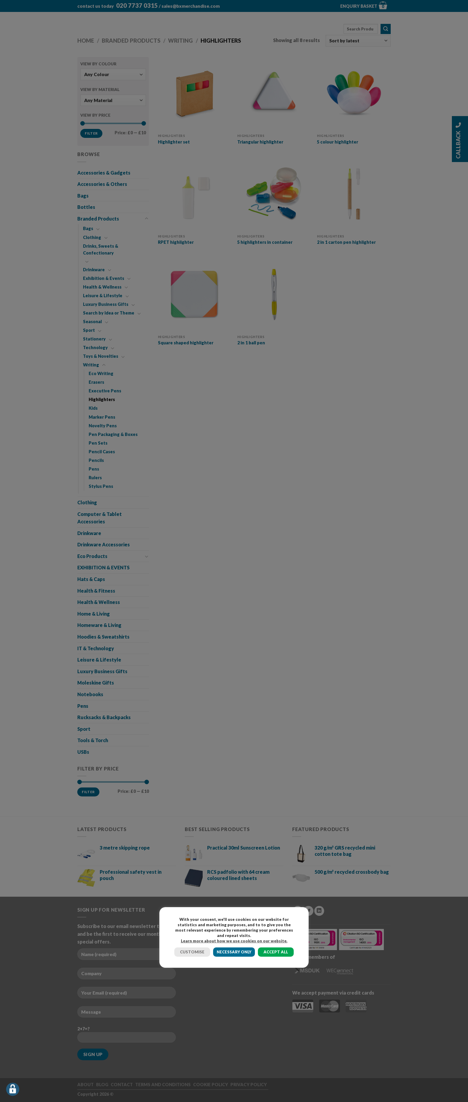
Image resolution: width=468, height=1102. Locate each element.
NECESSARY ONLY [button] (234, 952)
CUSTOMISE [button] (192, 952)
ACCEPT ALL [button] (276, 952)
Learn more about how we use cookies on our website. (234, 940)
